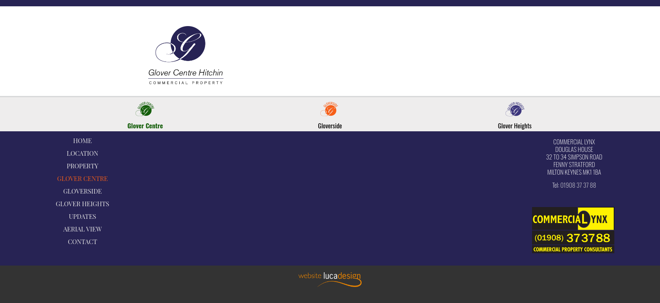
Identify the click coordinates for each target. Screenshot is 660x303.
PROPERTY (82, 166)
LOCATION (82, 153)
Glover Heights (515, 125)
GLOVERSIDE (82, 191)
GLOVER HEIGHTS (82, 203)
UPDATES (82, 216)
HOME (82, 140)
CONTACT (82, 241)
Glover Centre (145, 125)
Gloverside (330, 125)
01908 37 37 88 (578, 184)
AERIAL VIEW (82, 229)
